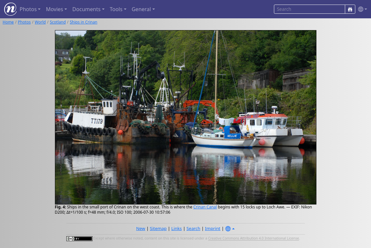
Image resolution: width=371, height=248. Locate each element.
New (140, 228)
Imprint (212, 228)
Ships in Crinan (83, 22)
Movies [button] (54, 9)
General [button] (141, 9)
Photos (24, 22)
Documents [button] (86, 9)
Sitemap (158, 228)
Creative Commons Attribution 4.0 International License (253, 238)
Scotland (58, 22)
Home (8, 22)
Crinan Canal (205, 207)
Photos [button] (28, 9)
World (40, 22)
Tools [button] (116, 9)
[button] (361, 9)
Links (176, 228)
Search (193, 228)
